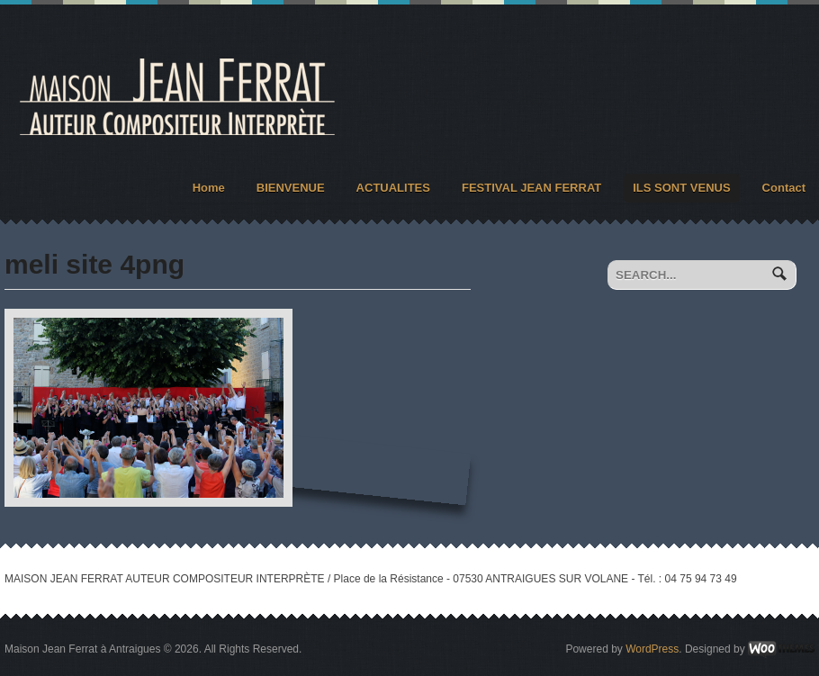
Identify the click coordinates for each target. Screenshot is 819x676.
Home (209, 187)
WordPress (652, 649)
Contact (784, 187)
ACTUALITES (393, 187)
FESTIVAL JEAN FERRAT (531, 187)
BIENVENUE (290, 187)
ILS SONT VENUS (681, 187)
